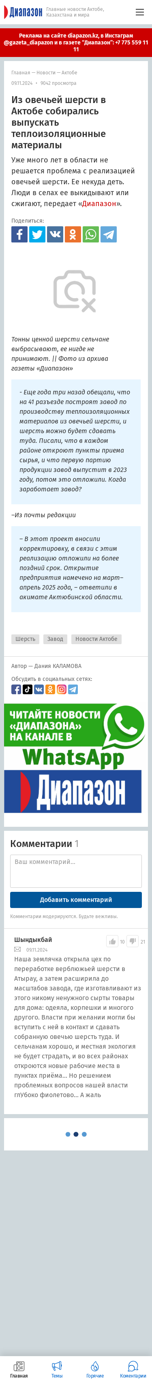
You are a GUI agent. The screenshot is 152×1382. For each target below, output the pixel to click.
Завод (55, 639)
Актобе (69, 73)
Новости (46, 73)
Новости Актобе (96, 639)
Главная (20, 73)
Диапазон (99, 203)
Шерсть (25, 639)
